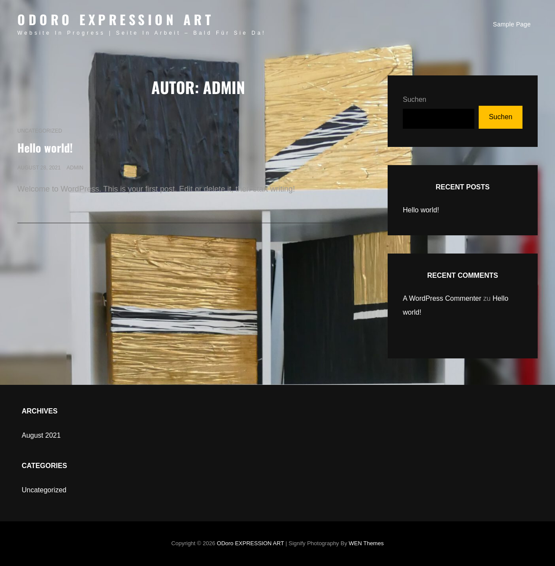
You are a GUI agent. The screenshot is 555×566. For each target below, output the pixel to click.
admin (74, 168)
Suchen (414, 99)
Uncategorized (39, 131)
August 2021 (41, 435)
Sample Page (512, 24)
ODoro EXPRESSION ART (115, 19)
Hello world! (45, 147)
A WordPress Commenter (442, 298)
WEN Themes (366, 543)
